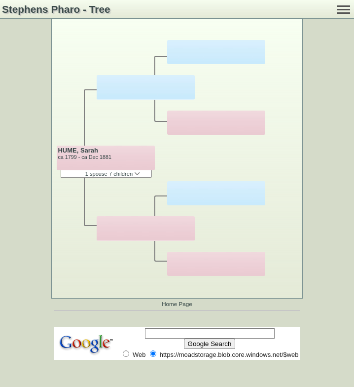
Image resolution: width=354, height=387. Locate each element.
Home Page (177, 304)
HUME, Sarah (78, 150)
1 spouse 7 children (113, 174)
